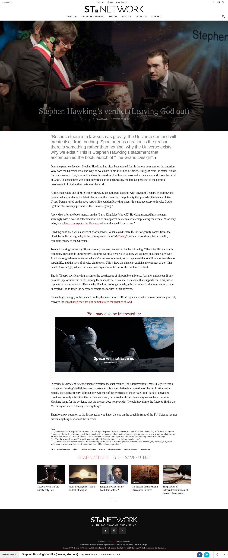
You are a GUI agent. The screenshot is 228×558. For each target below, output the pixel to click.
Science (156, 16)
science (102, 449)
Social (113, 16)
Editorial (110, 2)
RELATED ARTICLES (92, 457)
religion (76, 449)
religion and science (89, 449)
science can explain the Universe (80, 223)
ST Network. (110, 541)
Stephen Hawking (130, 449)
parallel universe (63, 449)
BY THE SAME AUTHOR (131, 457)
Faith (71, 482)
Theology (135, 482)
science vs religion (114, 449)
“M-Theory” (120, 236)
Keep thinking (121, 2)
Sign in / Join (7, 2)
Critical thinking (93, 16)
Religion (141, 16)
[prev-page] (111, 500)
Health (126, 16)
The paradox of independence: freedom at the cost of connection (175, 490)
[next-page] (116, 500)
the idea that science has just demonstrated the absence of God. (96, 301)
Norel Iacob (102, 119)
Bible (40, 482)
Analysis (100, 2)
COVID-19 (72, 16)
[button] (223, 16)
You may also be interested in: (114, 313)
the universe (145, 449)
